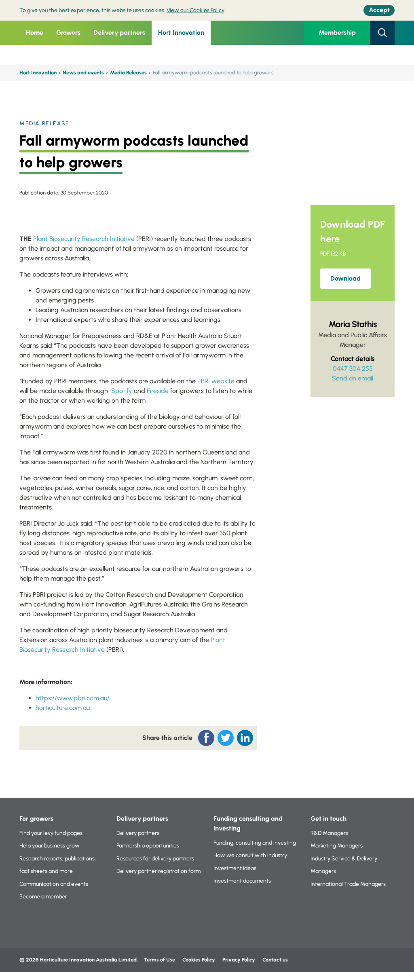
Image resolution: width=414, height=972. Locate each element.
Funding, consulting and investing (254, 842)
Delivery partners (119, 32)
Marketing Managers (336, 845)
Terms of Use (159, 960)
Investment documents (242, 880)
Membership (337, 32)
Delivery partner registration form (158, 871)
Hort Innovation (181, 32)
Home (34, 32)
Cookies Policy (198, 960)
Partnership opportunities (147, 845)
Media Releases (128, 73)
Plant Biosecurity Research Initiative (84, 239)
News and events (83, 73)
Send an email (352, 378)
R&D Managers (329, 833)
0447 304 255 (353, 368)
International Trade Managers (348, 884)
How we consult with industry (250, 855)
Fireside (158, 391)
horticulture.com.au (63, 708)
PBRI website (215, 381)
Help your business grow (49, 845)
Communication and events (53, 884)
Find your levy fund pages (50, 833)
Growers (68, 32)
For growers (36, 818)
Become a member (43, 896)
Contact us (275, 960)
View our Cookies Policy (195, 10)
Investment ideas (234, 868)
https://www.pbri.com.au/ (73, 698)
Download (345, 278)
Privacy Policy (239, 960)
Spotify (121, 391)
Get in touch (328, 818)
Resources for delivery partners (155, 858)
